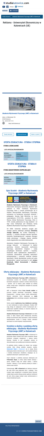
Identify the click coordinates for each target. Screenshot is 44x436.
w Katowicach (16, 349)
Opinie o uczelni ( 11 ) (36, 134)
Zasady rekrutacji (8, 134)
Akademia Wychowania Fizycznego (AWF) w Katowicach (20, 113)
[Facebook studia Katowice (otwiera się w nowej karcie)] (7, 7)
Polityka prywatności (12, 426)
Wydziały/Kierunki (22, 134)
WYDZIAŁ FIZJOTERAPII (21, 156)
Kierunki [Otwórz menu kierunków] (14, 10)
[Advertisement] (22, 39)
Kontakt (5, 10)
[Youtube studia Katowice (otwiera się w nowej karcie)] (3, 7)
